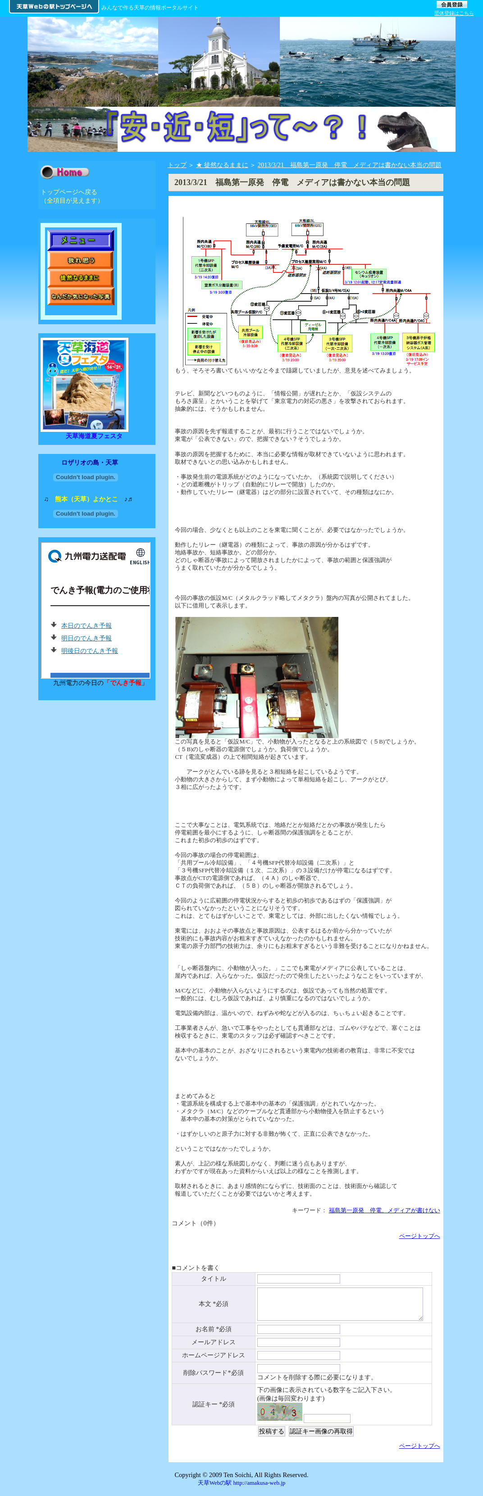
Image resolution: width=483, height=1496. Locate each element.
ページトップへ (419, 1236)
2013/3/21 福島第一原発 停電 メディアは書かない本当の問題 (350, 164)
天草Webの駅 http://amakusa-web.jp (242, 1487)
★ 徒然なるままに (222, 164)
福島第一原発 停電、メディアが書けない (384, 1210)
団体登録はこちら (454, 13)
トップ (177, 164)
